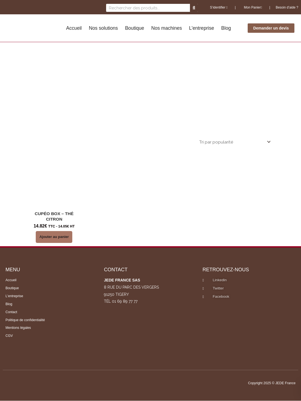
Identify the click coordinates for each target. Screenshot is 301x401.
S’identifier (219, 7)
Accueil (74, 28)
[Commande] (233, 142)
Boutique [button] (134, 28)
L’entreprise (201, 28)
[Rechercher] (194, 8)
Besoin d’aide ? (287, 7)
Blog (226, 28)
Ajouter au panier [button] (54, 237)
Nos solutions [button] (103, 28)
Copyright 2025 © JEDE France (270, 383)
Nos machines (166, 28)
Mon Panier (252, 7)
